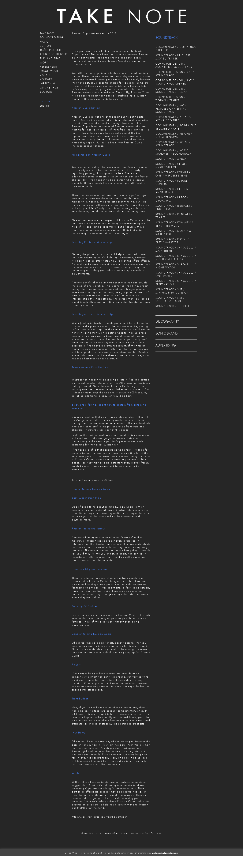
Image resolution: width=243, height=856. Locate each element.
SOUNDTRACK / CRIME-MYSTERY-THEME (171, 165)
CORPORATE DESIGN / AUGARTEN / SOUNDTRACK (173, 65)
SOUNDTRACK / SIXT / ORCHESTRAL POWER (170, 299)
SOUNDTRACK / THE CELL (172, 306)
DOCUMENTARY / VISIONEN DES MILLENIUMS (174, 135)
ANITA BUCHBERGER (53, 54)
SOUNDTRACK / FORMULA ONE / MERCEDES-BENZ (172, 174)
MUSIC (44, 41)
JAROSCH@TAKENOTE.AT (116, 833)
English (44, 106)
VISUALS (45, 75)
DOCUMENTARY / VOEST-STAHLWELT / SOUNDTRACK (173, 152)
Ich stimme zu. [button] (142, 852)
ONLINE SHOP (49, 87)
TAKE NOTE (47, 33)
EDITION (45, 45)
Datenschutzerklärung (165, 852)
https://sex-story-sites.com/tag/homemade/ (99, 816)
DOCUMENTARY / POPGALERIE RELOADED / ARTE (175, 127)
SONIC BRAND (166, 333)
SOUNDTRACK (166, 38)
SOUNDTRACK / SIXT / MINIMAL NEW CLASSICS (171, 291)
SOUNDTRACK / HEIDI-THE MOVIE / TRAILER (173, 57)
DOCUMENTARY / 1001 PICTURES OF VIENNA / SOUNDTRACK (171, 108)
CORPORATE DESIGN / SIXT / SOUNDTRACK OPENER (174, 82)
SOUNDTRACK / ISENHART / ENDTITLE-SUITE (174, 207)
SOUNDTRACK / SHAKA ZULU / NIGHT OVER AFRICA (175, 257)
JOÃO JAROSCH (50, 49)
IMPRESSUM (47, 83)
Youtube (46, 91)
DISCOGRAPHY (167, 321)
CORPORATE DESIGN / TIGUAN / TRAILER (170, 99)
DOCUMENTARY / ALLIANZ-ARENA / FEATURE (173, 119)
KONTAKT (46, 79)
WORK (44, 62)
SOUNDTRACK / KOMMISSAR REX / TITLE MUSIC (174, 224)
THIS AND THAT (50, 58)
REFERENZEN (48, 66)
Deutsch (45, 101)
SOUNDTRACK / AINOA (170, 158)
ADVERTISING (165, 345)
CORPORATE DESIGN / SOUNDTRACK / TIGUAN (171, 90)
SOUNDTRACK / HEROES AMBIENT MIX (171, 190)
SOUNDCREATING (52, 37)
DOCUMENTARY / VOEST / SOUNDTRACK (172, 144)
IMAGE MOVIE (49, 70)
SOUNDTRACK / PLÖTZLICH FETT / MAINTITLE (173, 241)
